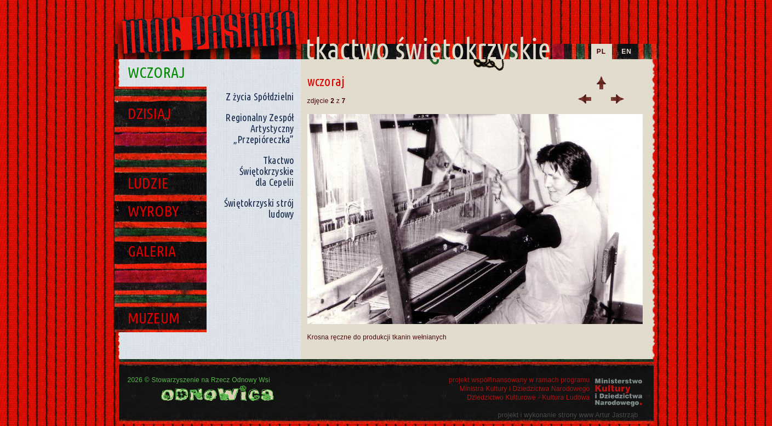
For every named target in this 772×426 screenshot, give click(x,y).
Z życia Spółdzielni (260, 96)
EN (626, 51)
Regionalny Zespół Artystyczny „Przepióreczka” (259, 128)
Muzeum (154, 317)
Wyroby (154, 210)
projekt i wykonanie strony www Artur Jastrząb (567, 415)
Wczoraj (157, 72)
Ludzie (148, 182)
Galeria (152, 250)
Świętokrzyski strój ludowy (259, 208)
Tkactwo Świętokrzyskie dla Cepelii (266, 171)
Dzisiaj (150, 113)
